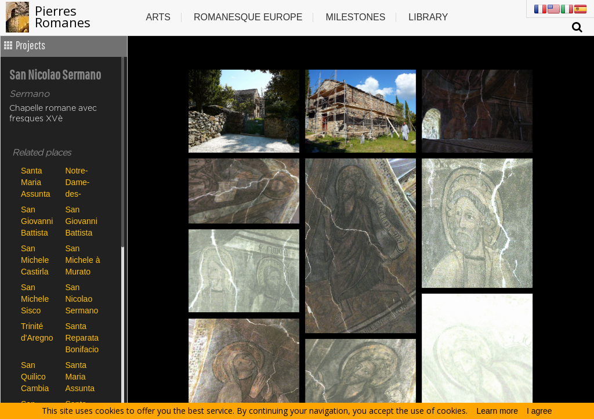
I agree (539, 411)
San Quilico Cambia (35, 376)
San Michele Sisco (35, 299)
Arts (158, 17)
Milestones (355, 17)
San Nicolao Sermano (82, 299)
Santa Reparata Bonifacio (82, 337)
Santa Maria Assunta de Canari (83, 376)
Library (428, 17)
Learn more (497, 411)
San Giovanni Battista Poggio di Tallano (82, 221)
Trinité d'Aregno (37, 332)
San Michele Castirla (35, 260)
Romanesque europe (248, 17)
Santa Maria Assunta (35, 182)
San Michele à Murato (83, 260)
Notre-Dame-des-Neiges (78, 182)
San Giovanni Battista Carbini (37, 221)
